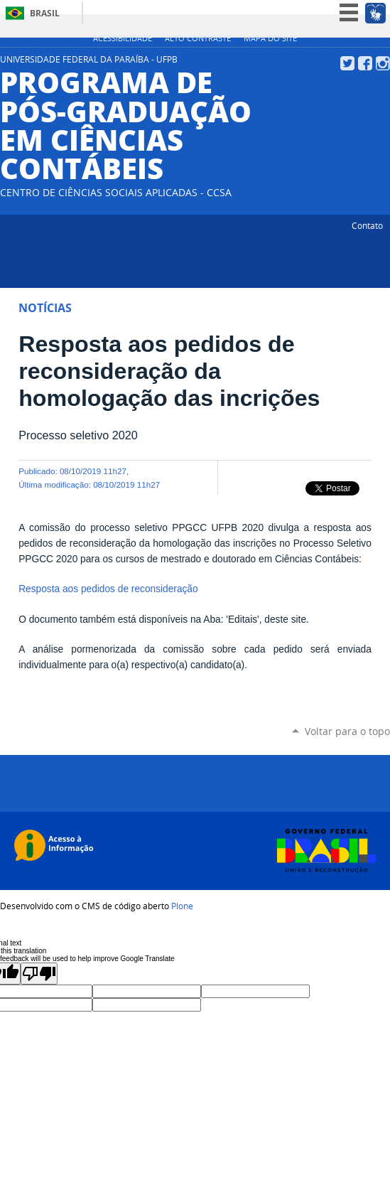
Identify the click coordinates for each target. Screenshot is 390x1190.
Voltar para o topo (347, 731)
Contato (367, 225)
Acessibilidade (122, 38)
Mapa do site (270, 38)
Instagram (383, 63)
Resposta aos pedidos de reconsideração (107, 589)
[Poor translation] (39, 974)
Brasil (45, 13)
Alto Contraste (198, 38)
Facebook (365, 63)
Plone (182, 905)
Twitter (347, 63)
